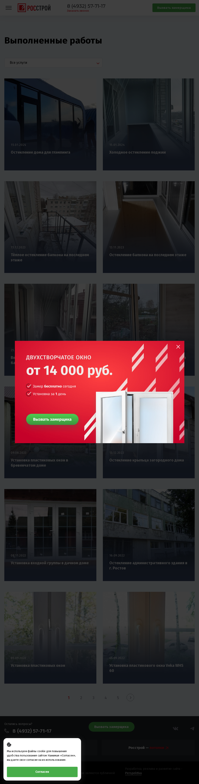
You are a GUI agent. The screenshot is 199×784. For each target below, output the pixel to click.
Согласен (42, 772)
